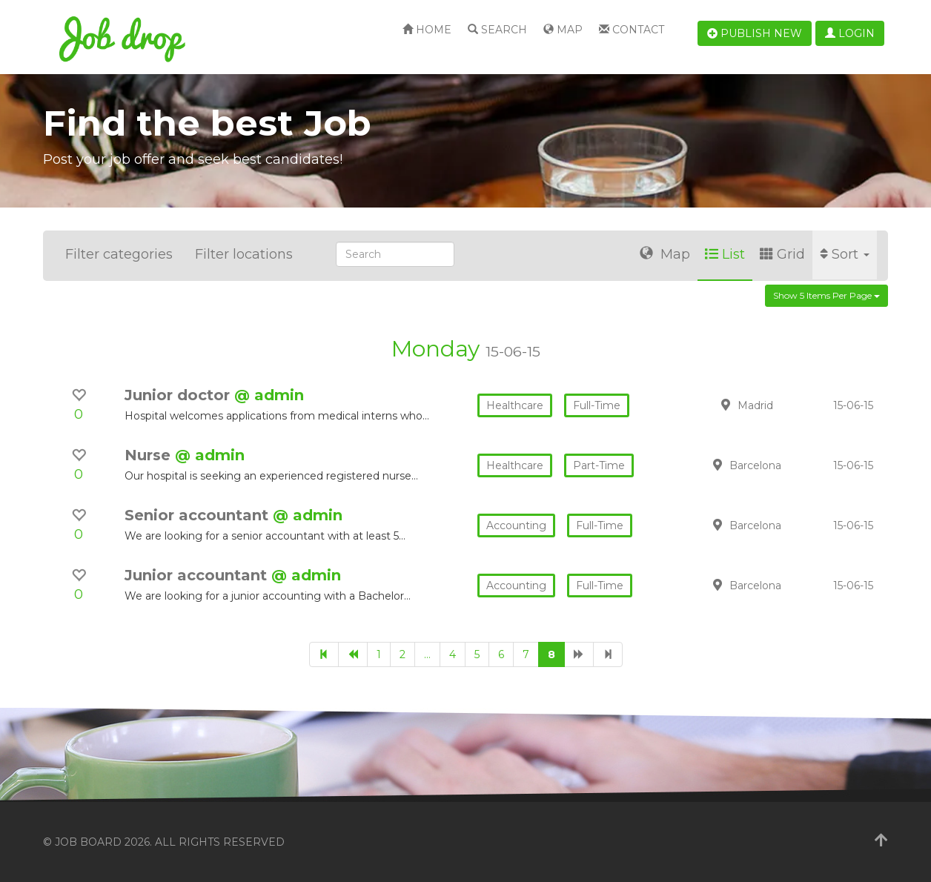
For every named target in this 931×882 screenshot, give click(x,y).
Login (850, 33)
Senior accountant (199, 515)
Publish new (754, 33)
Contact (631, 29)
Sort (844, 254)
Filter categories (119, 254)
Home (426, 29)
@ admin (269, 395)
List (725, 254)
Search (497, 29)
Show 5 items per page (826, 295)
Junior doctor (179, 395)
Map (563, 29)
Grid (782, 254)
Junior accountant (198, 575)
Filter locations (244, 254)
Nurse (150, 455)
